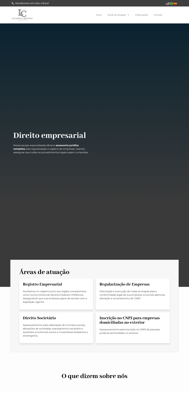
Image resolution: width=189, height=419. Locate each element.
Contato (158, 15)
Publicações (141, 15)
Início (99, 15)
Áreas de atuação (118, 14)
